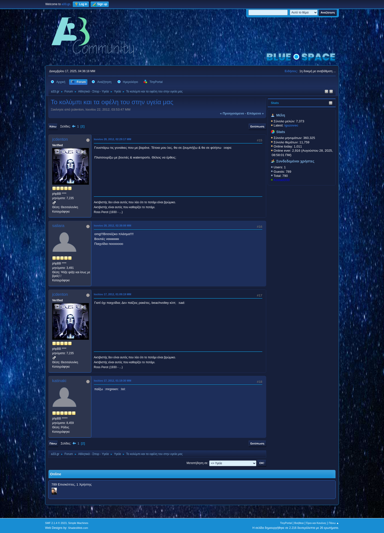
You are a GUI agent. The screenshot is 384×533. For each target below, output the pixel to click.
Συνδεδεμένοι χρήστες (295, 161)
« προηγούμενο (232, 113)
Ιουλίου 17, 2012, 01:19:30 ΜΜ (112, 380)
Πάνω (53, 443)
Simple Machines (78, 523)
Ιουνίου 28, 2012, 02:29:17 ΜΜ (112, 139)
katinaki (59, 380)
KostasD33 (281, 180)
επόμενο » (255, 113)
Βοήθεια (299, 523)
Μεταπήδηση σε (197, 463)
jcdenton (60, 139)
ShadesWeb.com (78, 527)
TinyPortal (286, 523)
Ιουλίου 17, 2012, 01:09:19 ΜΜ (112, 294)
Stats (275, 103)
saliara (58, 225)
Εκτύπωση (257, 126)
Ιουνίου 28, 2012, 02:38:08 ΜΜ (112, 225)
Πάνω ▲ (334, 523)
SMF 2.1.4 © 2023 (56, 523)
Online (55, 474)
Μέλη (280, 115)
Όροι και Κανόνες (316, 523)
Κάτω (52, 126)
